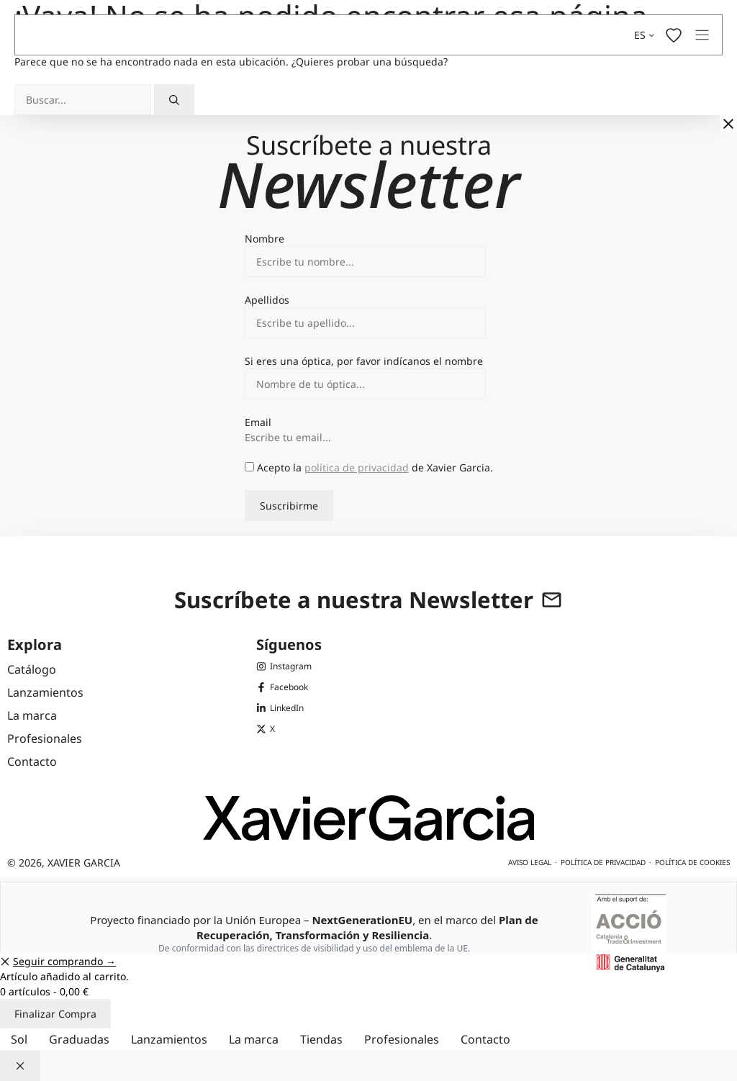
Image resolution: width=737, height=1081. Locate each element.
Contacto (485, 1039)
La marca (254, 1039)
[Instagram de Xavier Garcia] (284, 666)
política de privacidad (356, 467)
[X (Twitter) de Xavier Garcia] (284, 728)
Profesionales (401, 1039)
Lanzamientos (169, 1039)
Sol (19, 1039)
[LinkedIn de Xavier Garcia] (284, 707)
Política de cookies (692, 862)
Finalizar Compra (55, 1014)
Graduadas (79, 1039)
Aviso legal (529, 862)
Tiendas (321, 1039)
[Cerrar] (728, 123)
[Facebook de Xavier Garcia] (284, 687)
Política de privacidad (603, 862)
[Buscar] (174, 99)
